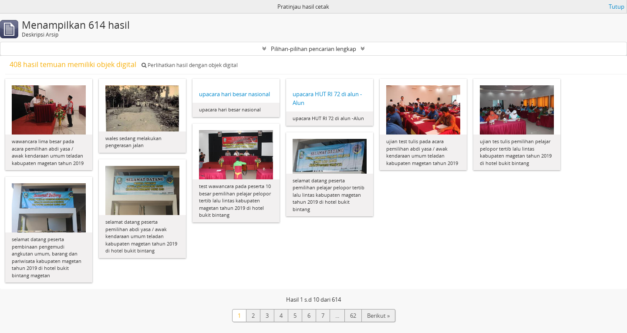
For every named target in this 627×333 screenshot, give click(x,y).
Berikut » (378, 316)
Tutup (616, 6)
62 (353, 316)
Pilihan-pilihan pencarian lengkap (313, 49)
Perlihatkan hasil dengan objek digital (190, 65)
